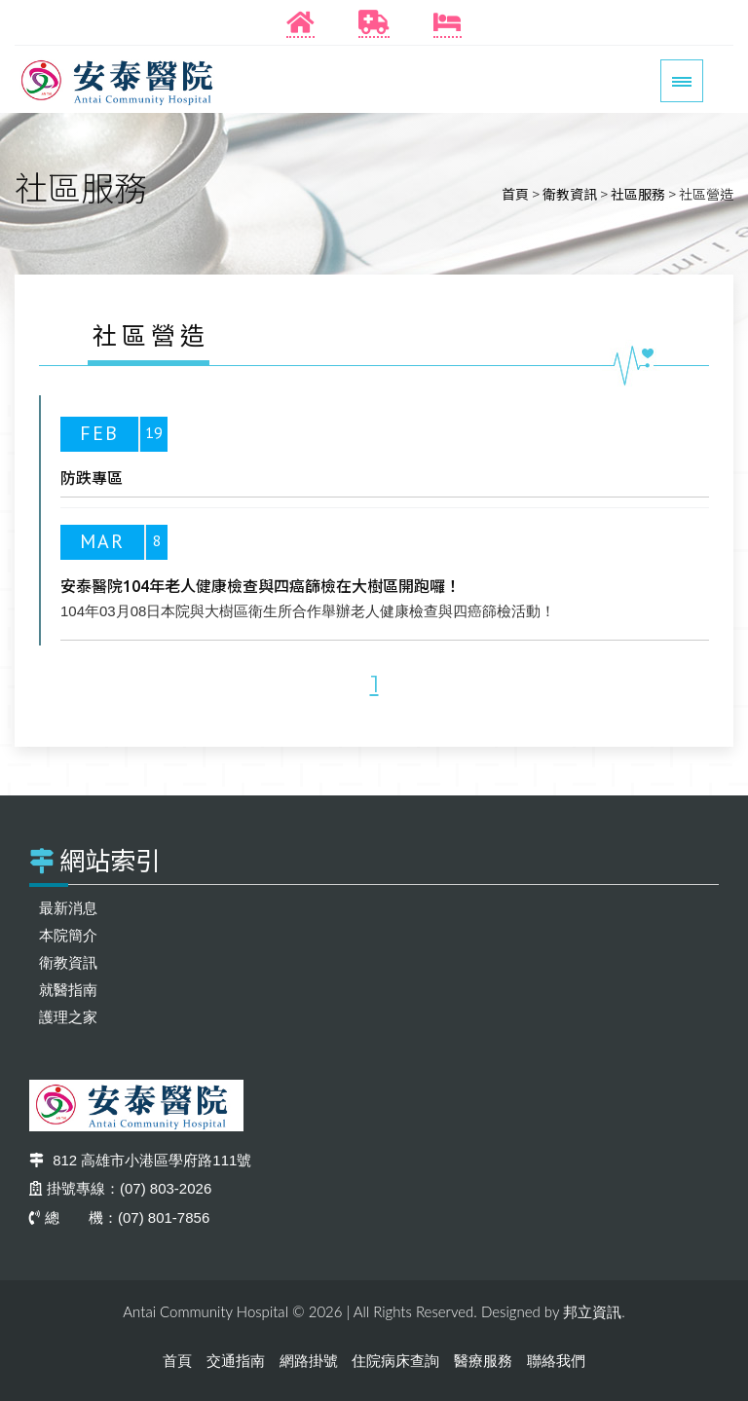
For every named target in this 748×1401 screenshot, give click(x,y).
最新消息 (68, 908)
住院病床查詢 (395, 1360)
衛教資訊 (569, 193)
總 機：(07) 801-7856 (119, 1217)
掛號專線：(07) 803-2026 (120, 1188)
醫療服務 (483, 1360)
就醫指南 (68, 989)
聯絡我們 (556, 1360)
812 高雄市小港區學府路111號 (140, 1160)
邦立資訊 (592, 1312)
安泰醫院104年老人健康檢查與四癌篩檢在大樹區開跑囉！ (260, 586)
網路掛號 (309, 1360)
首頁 (515, 193)
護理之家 (68, 1017)
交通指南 (235, 1360)
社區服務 (638, 193)
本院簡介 (68, 935)
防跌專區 (91, 478)
